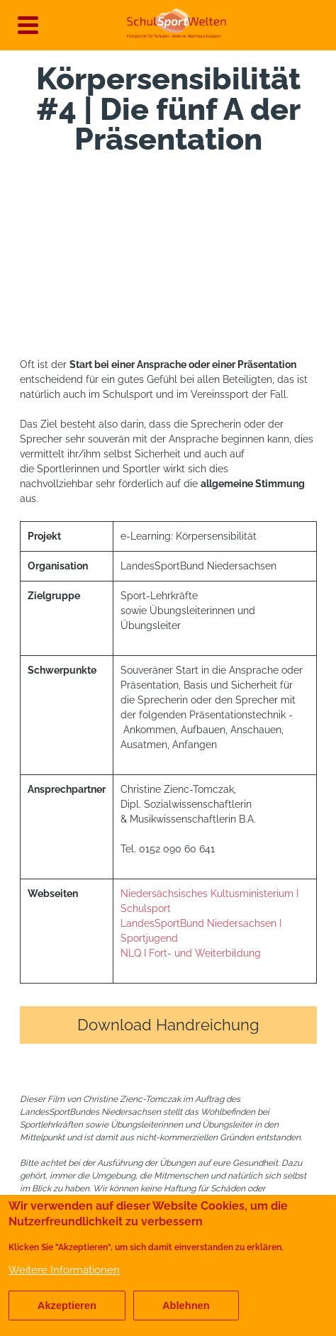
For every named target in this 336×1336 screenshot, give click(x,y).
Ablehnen (186, 1305)
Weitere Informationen (64, 1270)
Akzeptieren (67, 1305)
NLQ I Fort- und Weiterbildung (191, 953)
